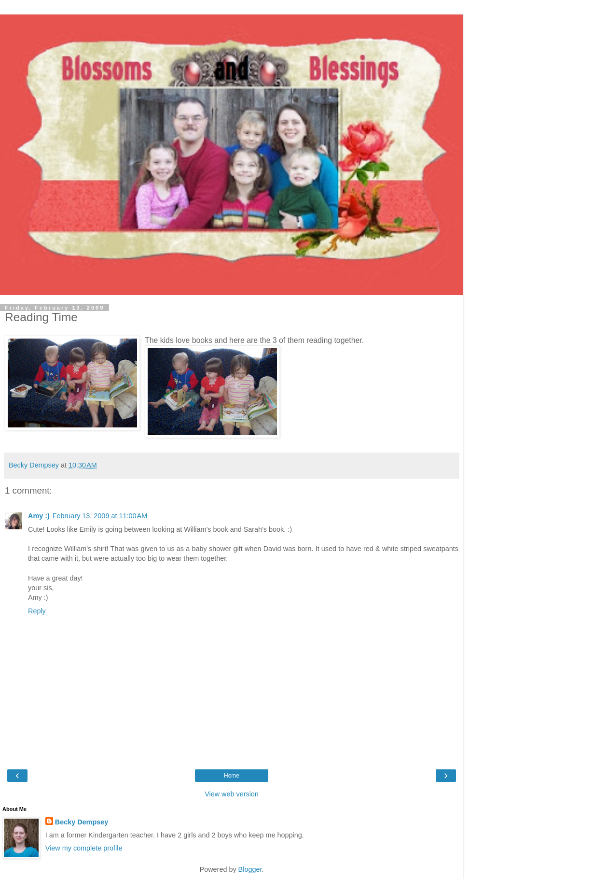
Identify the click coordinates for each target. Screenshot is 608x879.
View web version (232, 794)
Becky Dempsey (81, 822)
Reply (37, 611)
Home (231, 775)
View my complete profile (84, 848)
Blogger (250, 869)
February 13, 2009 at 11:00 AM (100, 516)
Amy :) (39, 516)
